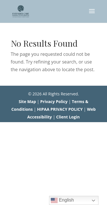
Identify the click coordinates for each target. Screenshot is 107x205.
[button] (91, 15)
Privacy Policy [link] (54, 101)
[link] (20, 11)
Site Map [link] (27, 101)
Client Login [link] (68, 117)
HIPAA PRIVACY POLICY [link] (60, 109)
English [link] (62, 200)
